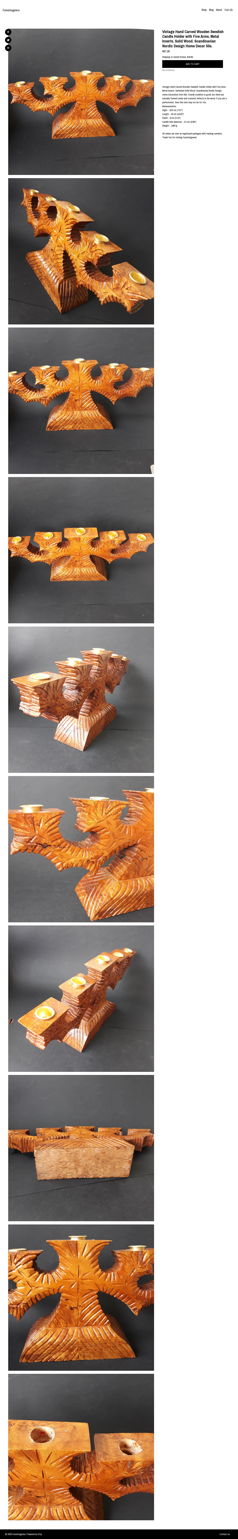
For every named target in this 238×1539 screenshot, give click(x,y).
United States (179, 57)
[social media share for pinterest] (8, 48)
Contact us (225, 1534)
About (219, 10)
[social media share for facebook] (8, 32)
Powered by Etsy (34, 1534)
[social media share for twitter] (8, 40)
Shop (204, 10)
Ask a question (168, 70)
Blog (211, 10)
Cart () (228, 10)
